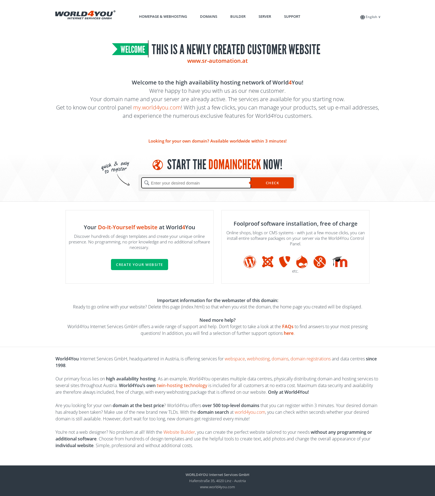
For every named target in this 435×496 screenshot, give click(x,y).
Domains (208, 16)
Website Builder (179, 432)
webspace (235, 359)
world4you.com (250, 412)
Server (265, 16)
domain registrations (310, 359)
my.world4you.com (157, 107)
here (289, 333)
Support (292, 16)
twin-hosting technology (182, 385)
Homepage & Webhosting (163, 16)
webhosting (258, 359)
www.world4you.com (217, 486)
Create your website (139, 264)
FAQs (288, 326)
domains (280, 359)
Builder (238, 16)
